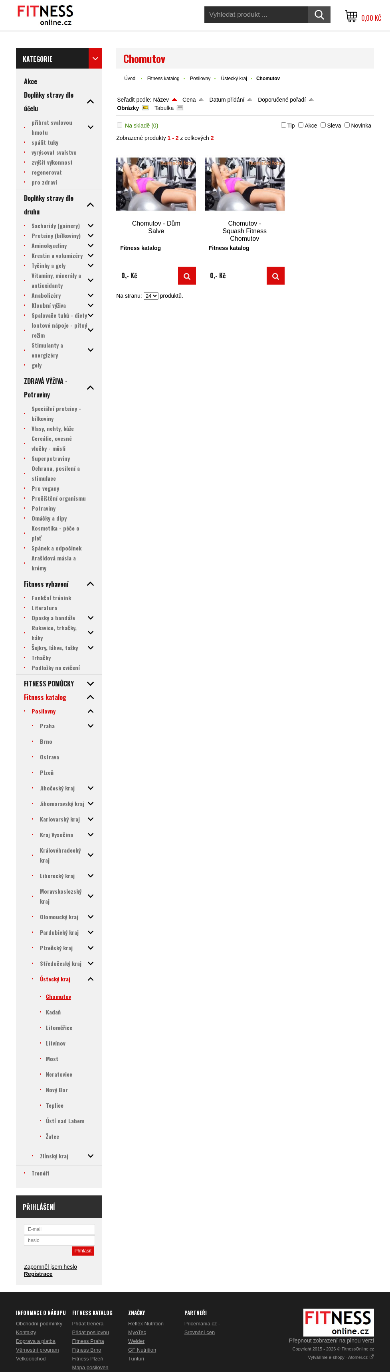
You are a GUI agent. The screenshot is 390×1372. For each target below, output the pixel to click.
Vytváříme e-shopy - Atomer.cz (341, 1357)
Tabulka (164, 108)
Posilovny (200, 78)
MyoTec (137, 1332)
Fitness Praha (88, 1341)
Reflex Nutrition (146, 1324)
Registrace (38, 1274)
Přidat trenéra (88, 1324)
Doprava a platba (35, 1341)
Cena (189, 99)
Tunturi (136, 1359)
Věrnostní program (37, 1350)
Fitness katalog (163, 78)
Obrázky (128, 108)
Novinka (361, 125)
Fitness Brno (86, 1350)
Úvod (129, 78)
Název (161, 99)
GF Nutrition (142, 1350)
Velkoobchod (31, 1359)
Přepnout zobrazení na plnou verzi (331, 1340)
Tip (291, 125)
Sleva (334, 125)
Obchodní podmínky (39, 1324)
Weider (136, 1341)
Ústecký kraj (234, 78)
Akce (311, 125)
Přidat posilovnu (90, 1332)
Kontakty (26, 1332)
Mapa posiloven (90, 1367)
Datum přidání (226, 99)
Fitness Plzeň (87, 1359)
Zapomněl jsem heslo (50, 1267)
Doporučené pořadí (282, 99)
